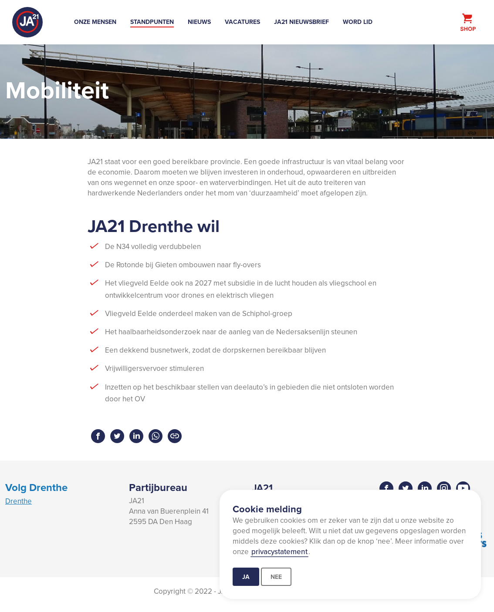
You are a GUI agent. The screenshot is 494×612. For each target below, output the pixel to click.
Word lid (357, 21)
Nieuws (199, 21)
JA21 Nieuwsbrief (301, 21)
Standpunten (152, 21)
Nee (276, 576)
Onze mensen (95, 21)
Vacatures (242, 21)
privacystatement (279, 551)
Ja (246, 576)
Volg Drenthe (36, 487)
